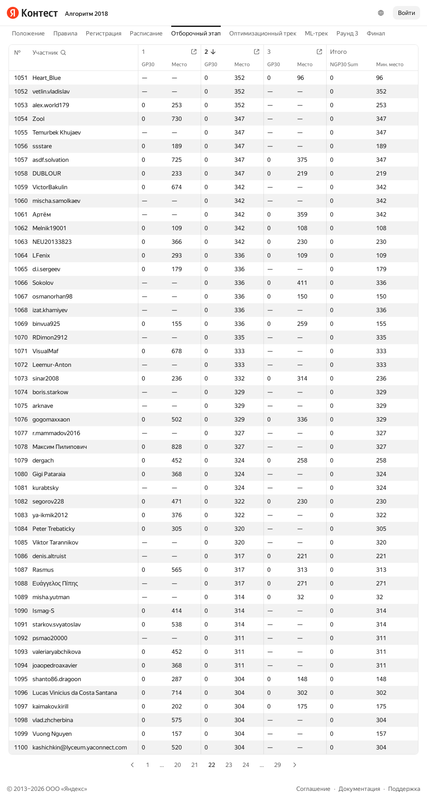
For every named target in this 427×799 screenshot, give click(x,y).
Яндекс (74, 788)
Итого (342, 51)
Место (184, 64)
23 (228, 764)
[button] (49, 52)
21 (194, 764)
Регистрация (103, 33)
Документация (359, 788)
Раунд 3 (347, 33)
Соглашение (313, 788)
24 (246, 764)
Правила (65, 33)
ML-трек (316, 33)
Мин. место (394, 64)
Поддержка (404, 788)
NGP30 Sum (348, 64)
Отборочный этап (196, 33)
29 (277, 764)
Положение (28, 33)
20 (177, 764)
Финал (376, 33)
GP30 (152, 64)
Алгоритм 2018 (86, 13)
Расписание (146, 33)
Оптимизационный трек (262, 33)
